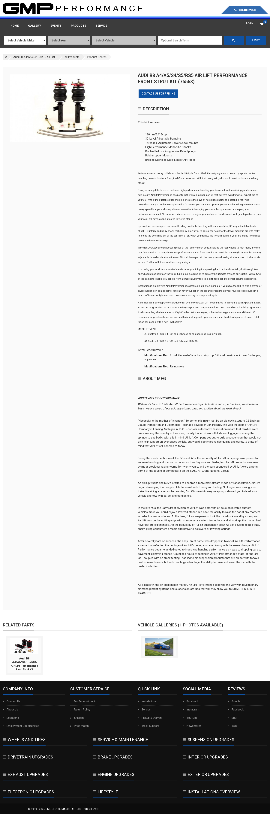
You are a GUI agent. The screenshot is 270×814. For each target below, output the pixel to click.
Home (14, 25)
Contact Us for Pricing (158, 93)
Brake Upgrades (113, 757)
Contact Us (11, 701)
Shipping (77, 717)
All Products (72, 57)
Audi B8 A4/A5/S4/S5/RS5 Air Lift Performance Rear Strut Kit (24, 664)
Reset (256, 40)
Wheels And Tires (24, 739)
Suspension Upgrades (208, 739)
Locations (11, 717)
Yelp (232, 726)
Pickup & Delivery (150, 717)
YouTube (190, 717)
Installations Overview (211, 792)
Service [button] (101, 25)
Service (144, 709)
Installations (147, 701)
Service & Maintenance (120, 739)
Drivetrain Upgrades (28, 757)
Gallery (34, 25)
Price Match (79, 726)
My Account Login (83, 701)
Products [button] (78, 25)
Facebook (191, 701)
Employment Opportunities (21, 726)
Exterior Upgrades (206, 774)
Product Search (96, 57)
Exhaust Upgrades (25, 774)
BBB (232, 717)
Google (234, 701)
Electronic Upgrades (28, 792)
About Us (10, 709)
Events (56, 25)
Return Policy (80, 709)
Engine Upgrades (113, 774)
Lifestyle (105, 792)
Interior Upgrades (205, 757)
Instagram (191, 709)
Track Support (148, 726)
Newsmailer (192, 726)
